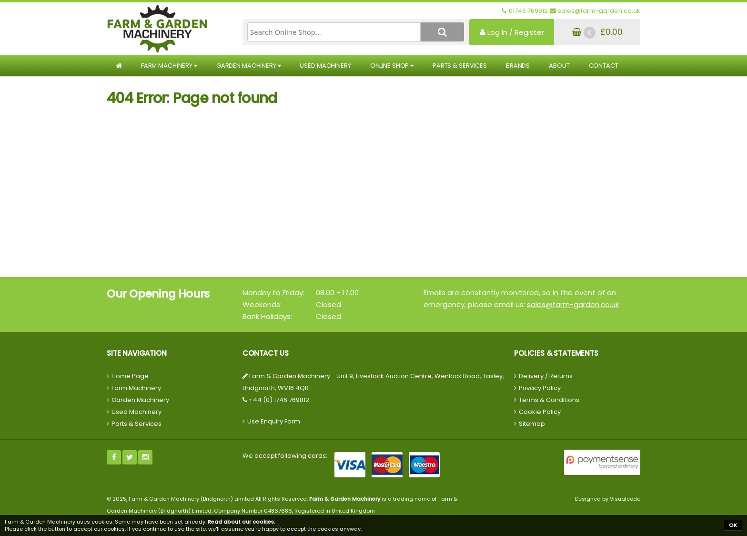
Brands (518, 65)
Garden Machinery (248, 65)
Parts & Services (460, 65)
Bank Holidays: (267, 316)
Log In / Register (512, 32)
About (559, 65)
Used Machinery (325, 65)
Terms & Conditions (549, 399)
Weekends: (262, 304)
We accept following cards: (284, 455)
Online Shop (392, 65)
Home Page (130, 376)
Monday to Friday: (273, 293)
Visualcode (625, 499)
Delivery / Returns (546, 376)
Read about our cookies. (241, 522)
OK (733, 525)
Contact (603, 65)
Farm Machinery (169, 65)
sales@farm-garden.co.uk (573, 304)
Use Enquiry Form (273, 421)
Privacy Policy (540, 387)
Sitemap (532, 423)
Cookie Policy (540, 411)
